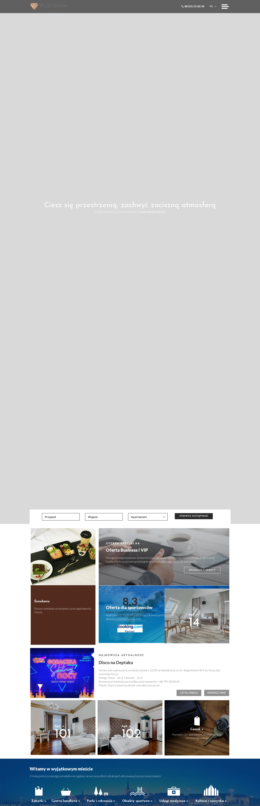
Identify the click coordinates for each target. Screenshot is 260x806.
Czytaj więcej (179, 694)
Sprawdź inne (213, 694)
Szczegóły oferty (202, 570)
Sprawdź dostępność (194, 516)
